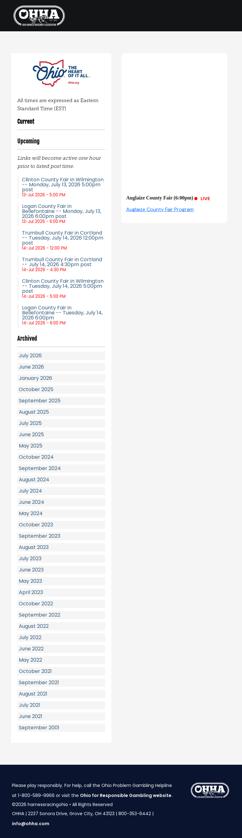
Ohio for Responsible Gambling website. (126, 795)
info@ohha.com (30, 823)
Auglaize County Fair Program (160, 209)
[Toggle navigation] (221, 15)
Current (25, 121)
